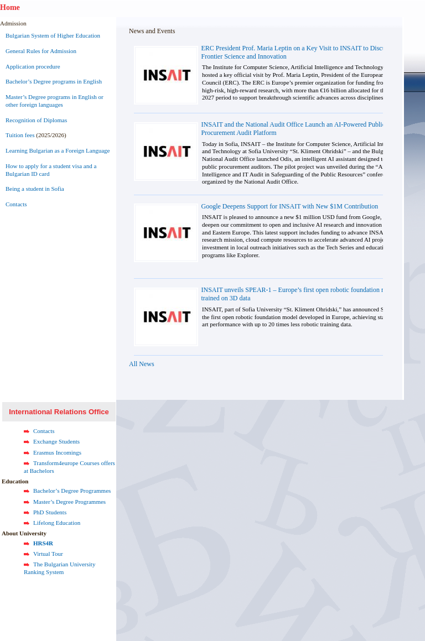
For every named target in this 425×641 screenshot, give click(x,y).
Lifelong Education (56, 522)
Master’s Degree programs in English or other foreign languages (54, 100)
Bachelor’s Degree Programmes (72, 490)
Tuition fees (20, 135)
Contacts (16, 204)
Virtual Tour (48, 553)
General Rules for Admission (41, 51)
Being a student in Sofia (35, 188)
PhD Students (49, 512)
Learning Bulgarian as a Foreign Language (58, 150)
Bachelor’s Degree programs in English (54, 81)
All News (141, 364)
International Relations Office (59, 412)
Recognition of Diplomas (36, 120)
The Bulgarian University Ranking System (59, 568)
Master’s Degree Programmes (69, 501)
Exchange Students (56, 441)
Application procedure (33, 66)
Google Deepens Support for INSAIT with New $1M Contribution (290, 206)
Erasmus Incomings (57, 452)
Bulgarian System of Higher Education (53, 35)
